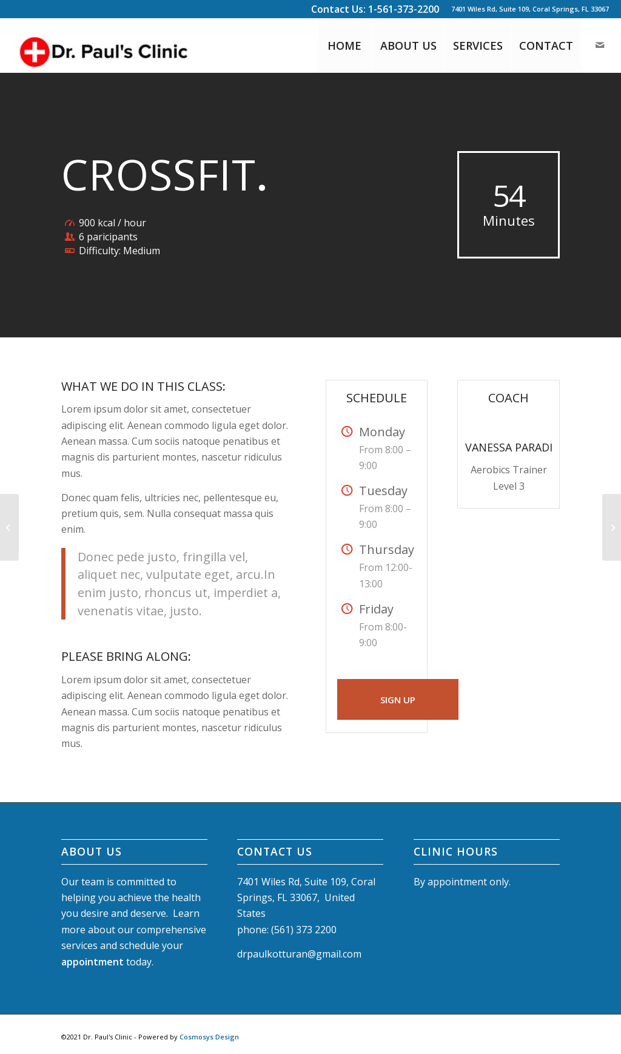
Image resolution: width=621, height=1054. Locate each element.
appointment (92, 961)
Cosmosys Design (209, 1036)
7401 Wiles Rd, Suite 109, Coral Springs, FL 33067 (530, 8)
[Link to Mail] (600, 45)
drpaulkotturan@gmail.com (299, 954)
